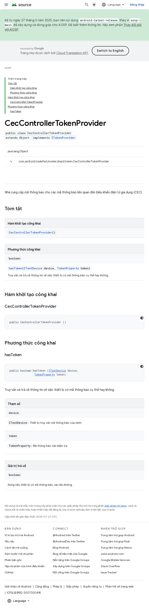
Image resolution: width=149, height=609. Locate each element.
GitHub (9, 572)
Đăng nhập (137, 4)
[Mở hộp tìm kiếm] (86, 4)
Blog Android (61, 547)
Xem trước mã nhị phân (19, 554)
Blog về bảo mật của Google (70, 554)
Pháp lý (57, 586)
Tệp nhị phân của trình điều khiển (25, 566)
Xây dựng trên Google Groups (71, 566)
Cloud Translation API (72, 53)
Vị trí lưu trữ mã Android (19, 535)
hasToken (15, 268)
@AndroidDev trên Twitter (69, 541)
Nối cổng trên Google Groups (71, 572)
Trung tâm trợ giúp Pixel (115, 541)
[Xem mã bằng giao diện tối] (141, 318)
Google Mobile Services (115, 560)
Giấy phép (72, 586)
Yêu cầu (9, 541)
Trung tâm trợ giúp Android (117, 535)
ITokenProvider (63, 138)
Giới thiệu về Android (18, 586)
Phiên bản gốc (13, 560)
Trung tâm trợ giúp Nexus (116, 547)
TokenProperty (68, 268)
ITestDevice (33, 268)
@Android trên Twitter (66, 535)
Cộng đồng (42, 586)
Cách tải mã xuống (16, 547)
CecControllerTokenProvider (30, 232)
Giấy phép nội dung (115, 505)
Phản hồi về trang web (120, 586)
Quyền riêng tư (92, 586)
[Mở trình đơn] (6, 4)
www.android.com (112, 554)
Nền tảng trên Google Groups (71, 560)
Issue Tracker (109, 572)
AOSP (8, 68)
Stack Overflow (110, 566)
